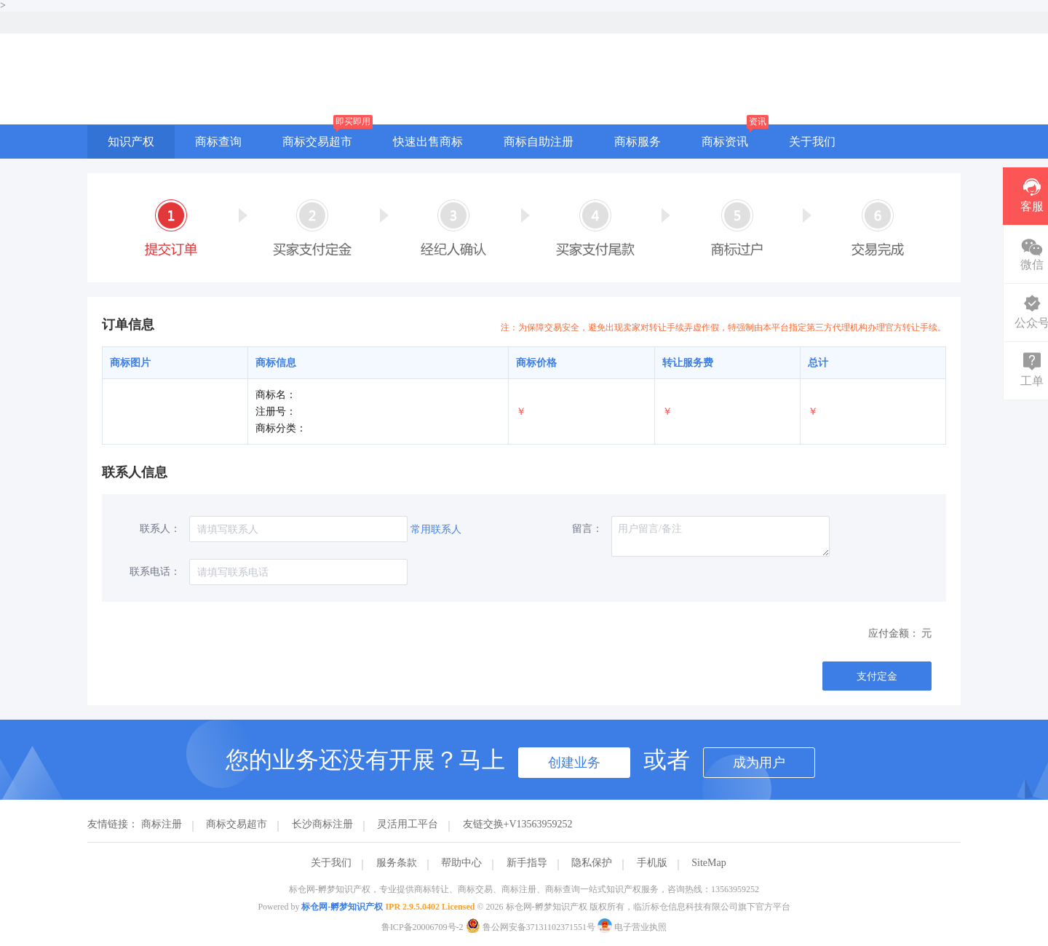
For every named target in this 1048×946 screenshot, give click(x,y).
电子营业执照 (632, 927)
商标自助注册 (538, 141)
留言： (587, 528)
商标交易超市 (317, 141)
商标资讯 (725, 141)
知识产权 (131, 141)
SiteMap (708, 862)
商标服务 (637, 141)
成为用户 (759, 762)
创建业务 (574, 762)
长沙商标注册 (322, 824)
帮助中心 (461, 862)
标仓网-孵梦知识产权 (342, 907)
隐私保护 (591, 862)
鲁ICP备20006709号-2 (422, 927)
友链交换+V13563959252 (518, 824)
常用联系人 (435, 529)
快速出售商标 (428, 141)
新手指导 (527, 862)
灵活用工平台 (407, 824)
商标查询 (218, 141)
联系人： (160, 528)
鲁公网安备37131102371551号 (532, 927)
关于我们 (812, 141)
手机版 (652, 862)
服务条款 (396, 862)
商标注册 (161, 824)
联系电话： (155, 571)
